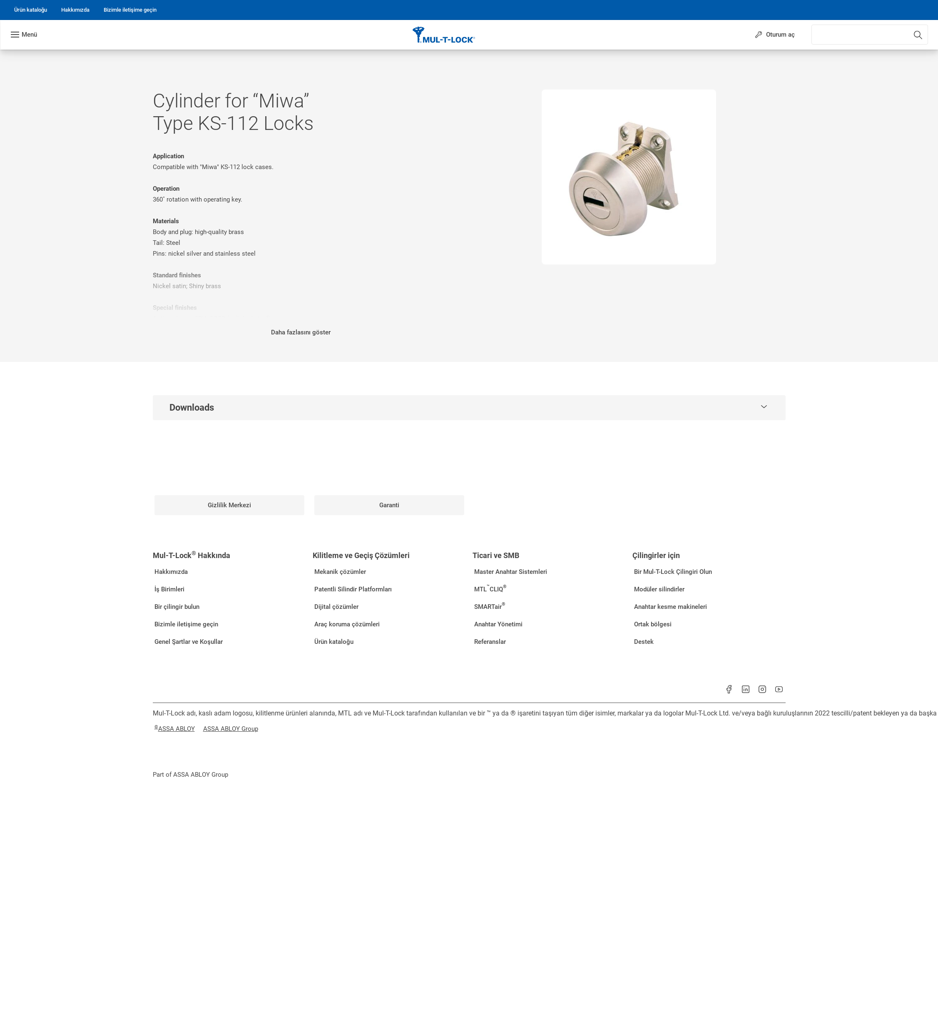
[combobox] (888, 33)
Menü (29, 34)
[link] (30, 10)
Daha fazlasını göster (301, 332)
